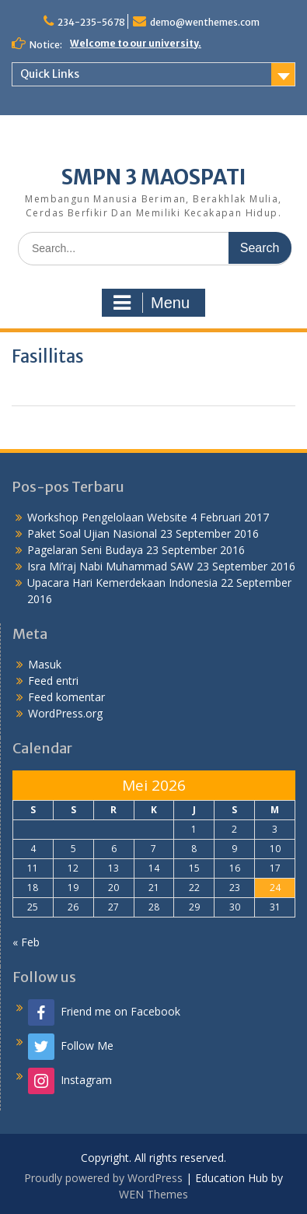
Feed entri (53, 680)
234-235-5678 (91, 22)
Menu (151, 303)
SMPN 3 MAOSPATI (153, 177)
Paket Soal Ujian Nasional (92, 533)
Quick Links (49, 74)
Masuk (44, 664)
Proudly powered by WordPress (103, 1177)
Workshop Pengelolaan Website (107, 517)
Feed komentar (66, 696)
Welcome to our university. (135, 43)
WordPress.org (65, 713)
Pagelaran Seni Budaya (85, 549)
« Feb (26, 942)
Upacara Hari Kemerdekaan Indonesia (122, 582)
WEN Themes (153, 1194)
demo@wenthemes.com (205, 22)
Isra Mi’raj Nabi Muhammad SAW (110, 566)
